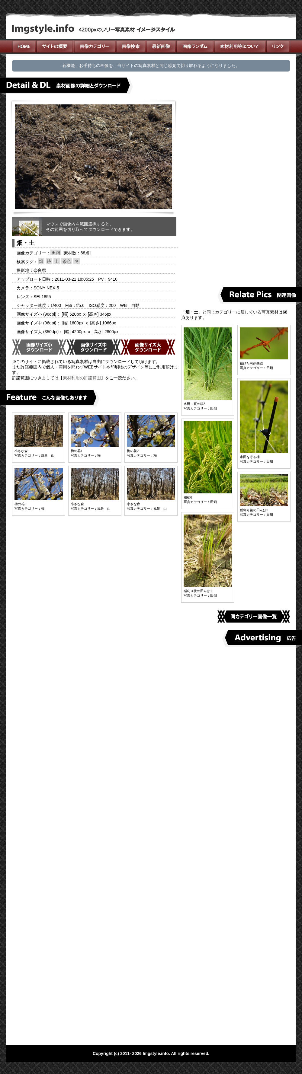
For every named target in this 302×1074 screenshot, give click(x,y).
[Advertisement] (209, 190)
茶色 (67, 261)
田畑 (56, 252)
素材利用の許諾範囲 (82, 377)
